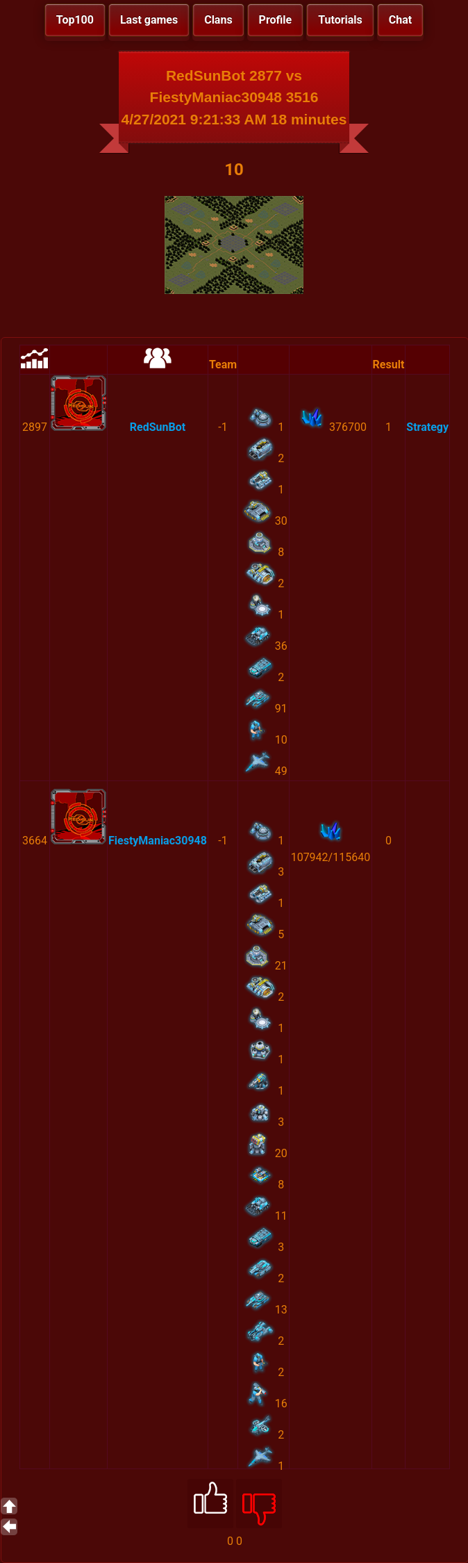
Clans (218, 19)
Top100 (75, 19)
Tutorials (340, 19)
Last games (149, 19)
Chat (400, 19)
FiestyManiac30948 (157, 840)
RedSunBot (157, 427)
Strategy (427, 427)
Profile (275, 19)
